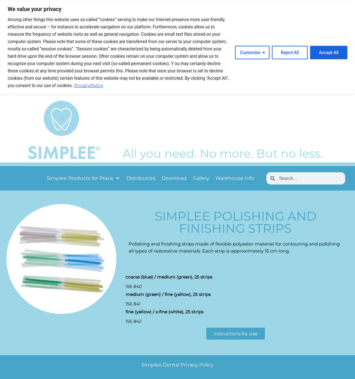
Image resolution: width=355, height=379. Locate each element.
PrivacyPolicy (88, 85)
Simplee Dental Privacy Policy (177, 365)
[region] (177, 47)
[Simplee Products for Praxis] (83, 178)
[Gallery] (201, 178)
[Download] (174, 178)
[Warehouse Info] (234, 178)
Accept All (329, 52)
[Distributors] (141, 178)
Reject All (290, 52)
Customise (250, 52)
